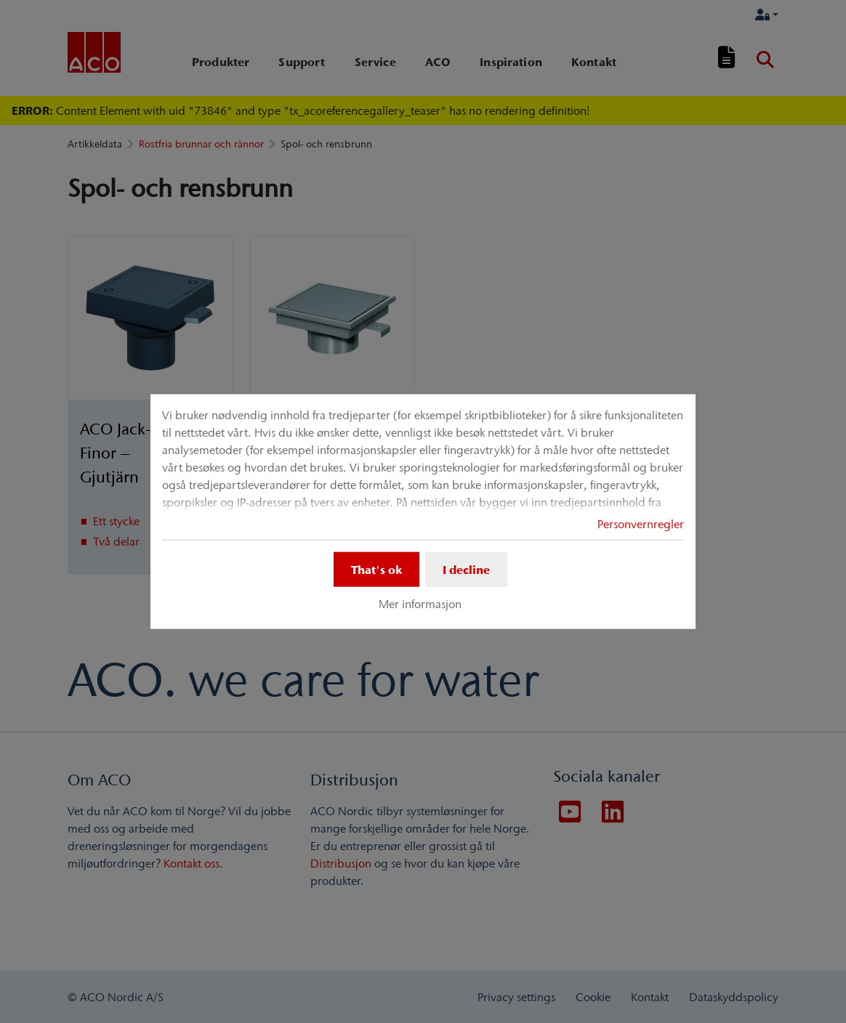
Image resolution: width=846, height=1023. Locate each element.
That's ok (376, 569)
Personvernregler (640, 524)
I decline (466, 569)
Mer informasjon (420, 604)
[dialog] (423, 512)
